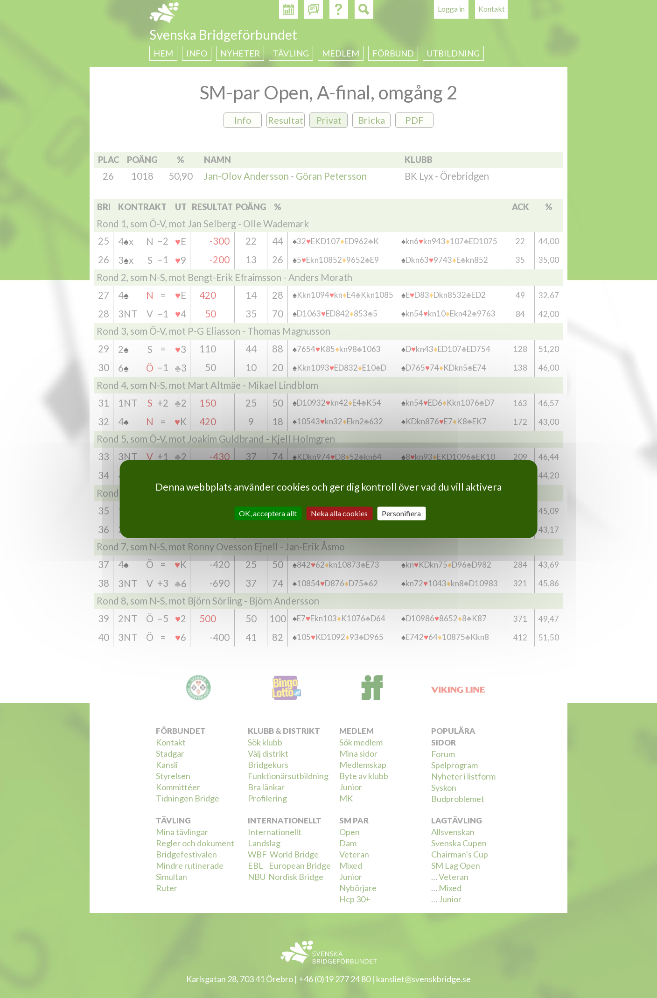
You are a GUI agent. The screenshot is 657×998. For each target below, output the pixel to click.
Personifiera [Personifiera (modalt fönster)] (401, 513)
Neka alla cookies (339, 513)
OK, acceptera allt (268, 513)
